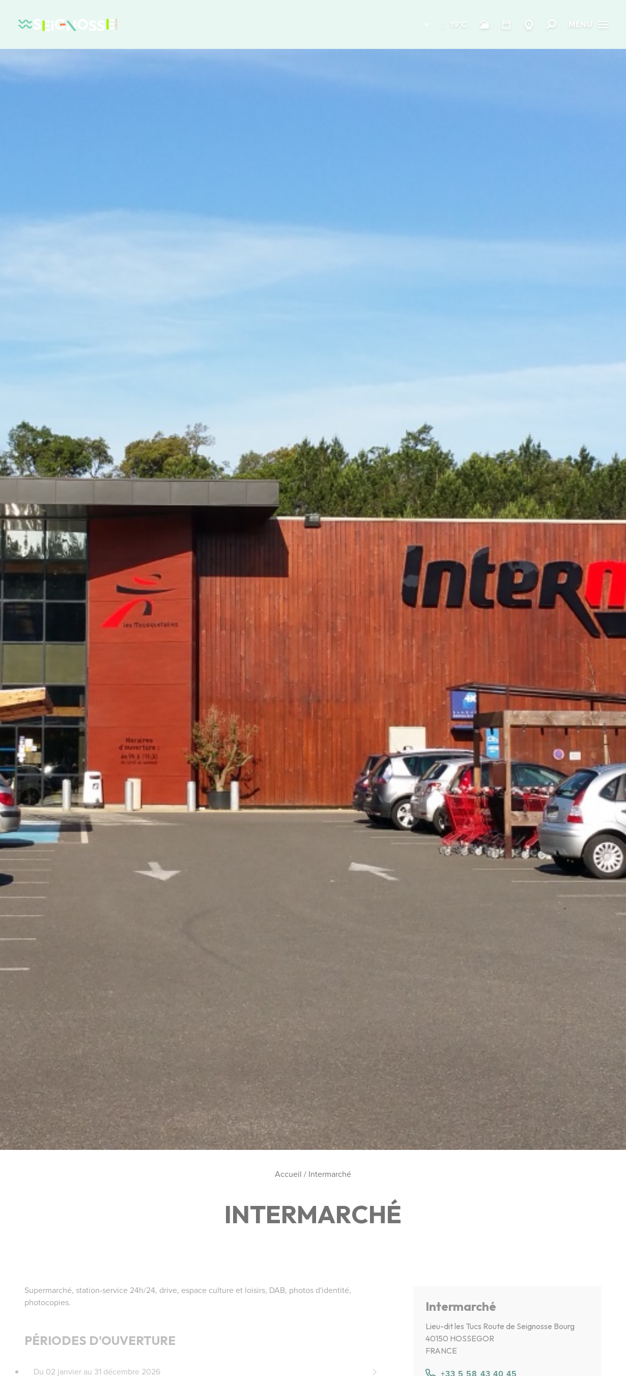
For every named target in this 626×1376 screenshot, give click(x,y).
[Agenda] (506, 24)
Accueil (288, 1174)
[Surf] (484, 24)
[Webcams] (529, 24)
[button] (419, 24)
